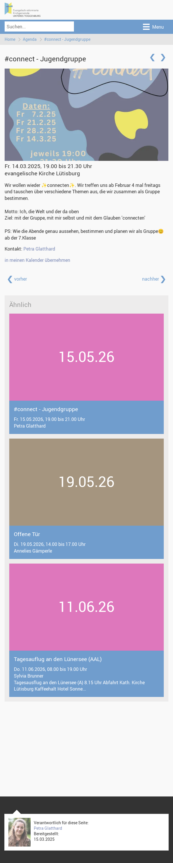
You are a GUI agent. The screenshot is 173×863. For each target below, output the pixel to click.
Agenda (30, 39)
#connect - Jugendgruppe (67, 39)
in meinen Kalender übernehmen (37, 260)
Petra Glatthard (39, 249)
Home (10, 39)
